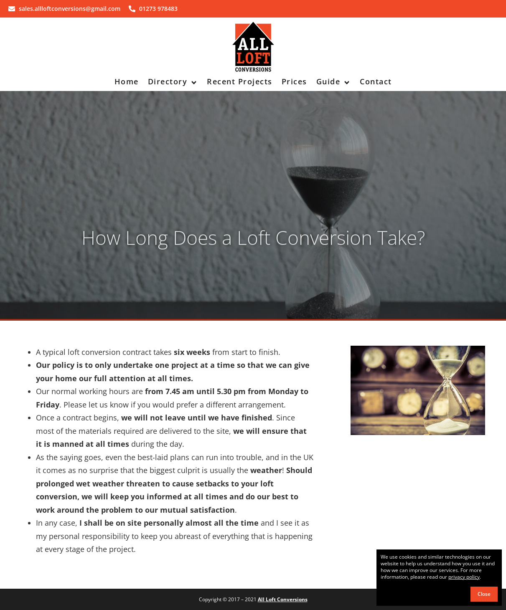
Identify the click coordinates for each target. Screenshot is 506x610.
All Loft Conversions (283, 599)
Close (484, 593)
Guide (333, 81)
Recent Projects (239, 81)
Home (126, 81)
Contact (376, 81)
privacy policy (464, 576)
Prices (294, 81)
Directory (173, 81)
